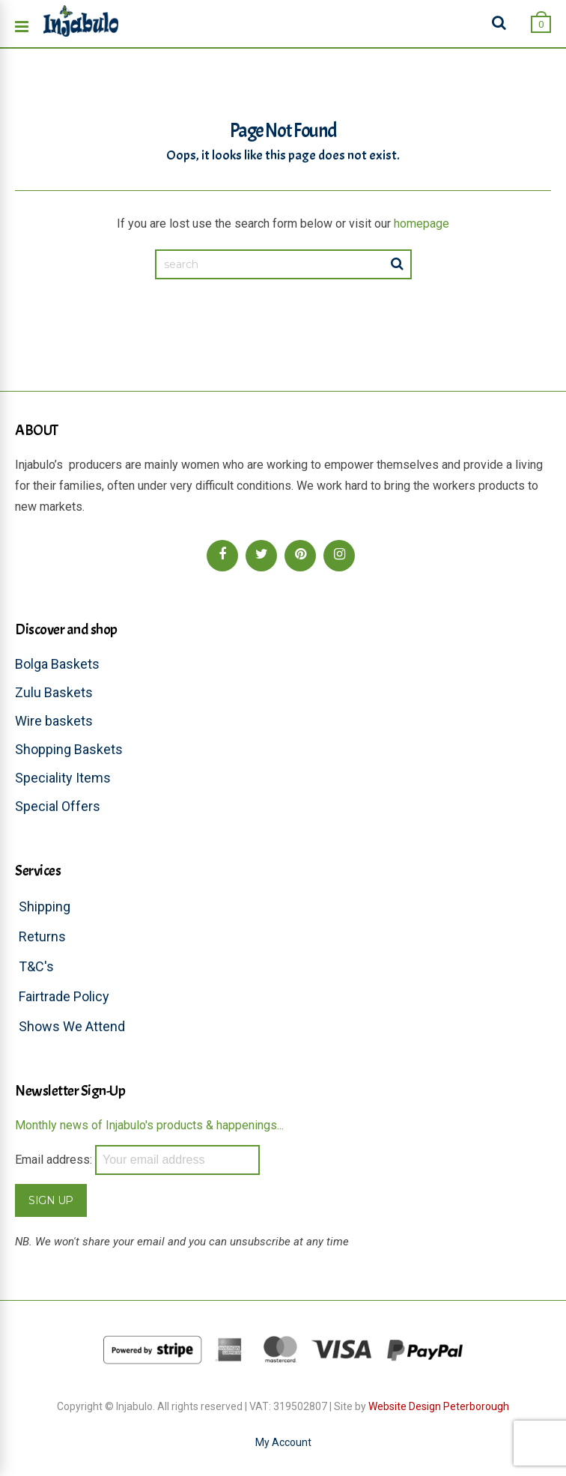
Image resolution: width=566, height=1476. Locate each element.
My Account (283, 1442)
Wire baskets (54, 721)
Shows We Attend (72, 1026)
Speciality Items (63, 778)
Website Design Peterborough (438, 1406)
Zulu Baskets (54, 692)
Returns (42, 936)
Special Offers (57, 806)
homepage (421, 223)
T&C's (36, 966)
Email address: (55, 1159)
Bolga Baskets (57, 664)
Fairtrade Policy (64, 996)
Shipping (44, 906)
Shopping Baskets (69, 749)
